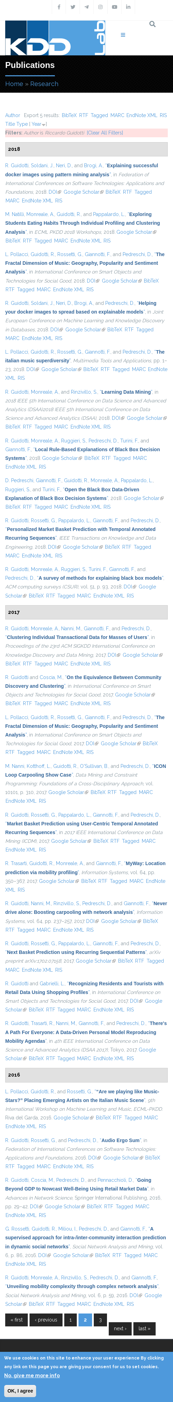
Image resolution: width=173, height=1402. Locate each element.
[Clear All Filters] (105, 133)
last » (144, 1328)
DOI (55, 192)
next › (120, 1328)
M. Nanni (14, 766)
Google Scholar (84, 192)
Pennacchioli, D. (115, 1180)
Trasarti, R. (42, 1023)
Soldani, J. (42, 165)
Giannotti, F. (97, 254)
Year (36, 124)
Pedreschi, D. (137, 254)
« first (16, 1320)
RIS (163, 115)
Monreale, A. (40, 214)
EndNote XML (141, 115)
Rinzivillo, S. (84, 392)
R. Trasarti (16, 863)
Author (12, 115)
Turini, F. (129, 441)
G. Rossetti (17, 1229)
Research (44, 83)
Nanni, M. (71, 628)
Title (10, 124)
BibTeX (69, 115)
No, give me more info (32, 1375)
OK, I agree (20, 1391)
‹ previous (46, 1320)
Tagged (99, 115)
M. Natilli (14, 214)
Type (22, 124)
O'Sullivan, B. (94, 766)
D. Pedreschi (19, 480)
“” (82, 222)
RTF (83, 115)
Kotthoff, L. (39, 766)
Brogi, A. (93, 165)
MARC (117, 115)
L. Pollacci (16, 254)
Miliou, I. (67, 1229)
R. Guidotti (16, 165)
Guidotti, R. (69, 214)
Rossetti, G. (69, 254)
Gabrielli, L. (52, 983)
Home (14, 83)
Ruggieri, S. (73, 441)
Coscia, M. (51, 677)
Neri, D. (64, 165)
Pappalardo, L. (109, 214)
